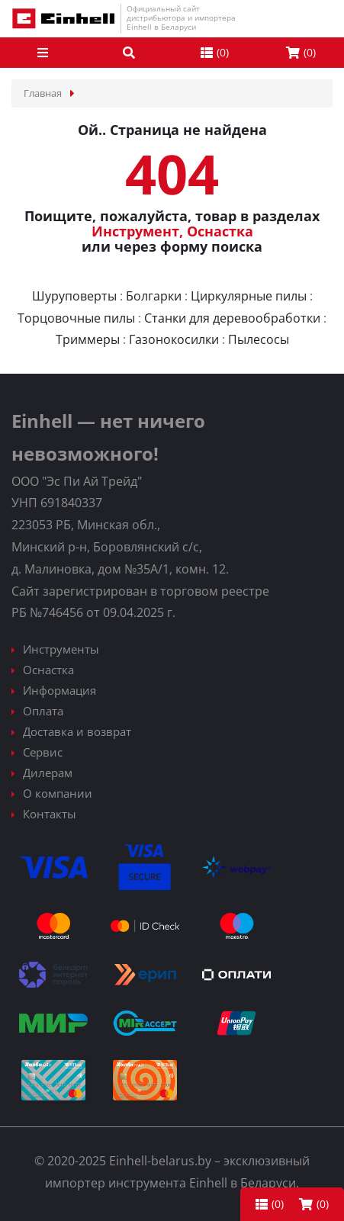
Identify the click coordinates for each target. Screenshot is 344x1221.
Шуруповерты (74, 296)
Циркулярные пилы (249, 296)
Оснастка (220, 231)
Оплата (43, 710)
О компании (57, 793)
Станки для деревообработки (232, 318)
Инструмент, (137, 231)
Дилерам (47, 772)
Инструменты (61, 649)
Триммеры (88, 339)
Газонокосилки (174, 339)
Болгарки (154, 296)
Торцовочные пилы (76, 318)
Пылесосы (258, 339)
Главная (43, 93)
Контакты (49, 813)
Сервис (43, 752)
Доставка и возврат (77, 731)
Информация (59, 690)
